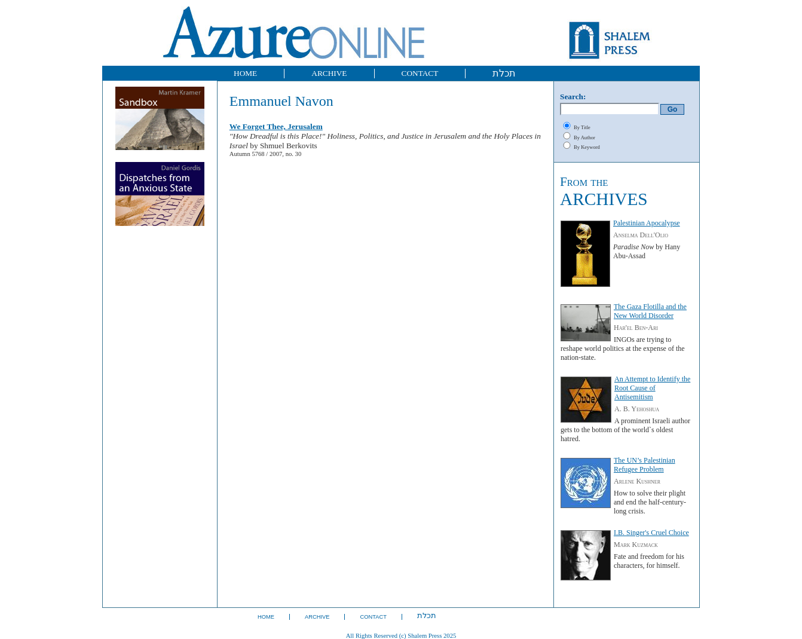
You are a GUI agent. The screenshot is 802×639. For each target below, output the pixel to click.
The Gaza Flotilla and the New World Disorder (650, 311)
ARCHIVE (329, 73)
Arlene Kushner (637, 481)
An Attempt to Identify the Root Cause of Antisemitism (652, 388)
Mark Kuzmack (636, 544)
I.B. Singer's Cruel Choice (651, 532)
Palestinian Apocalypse (646, 223)
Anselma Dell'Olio (640, 235)
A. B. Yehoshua (636, 409)
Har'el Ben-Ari (636, 327)
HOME (245, 73)
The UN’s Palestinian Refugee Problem (644, 464)
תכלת (504, 73)
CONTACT (420, 73)
